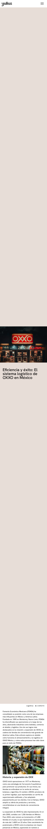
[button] (42, 4)
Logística (29, 706)
